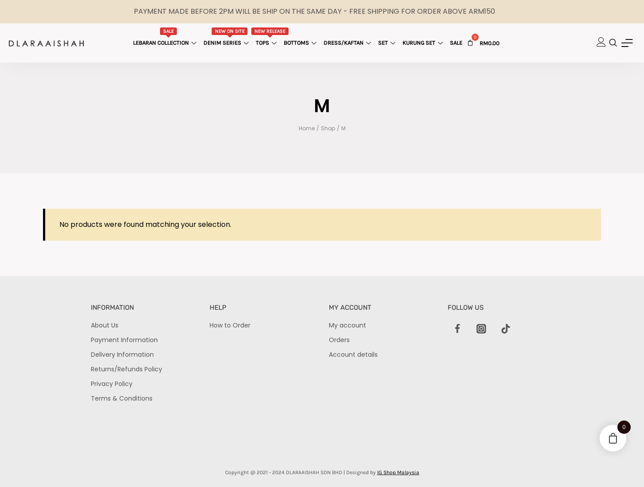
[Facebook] (457, 329)
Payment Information (124, 339)
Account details (353, 354)
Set (388, 42)
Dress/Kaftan (348, 42)
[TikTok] (505, 329)
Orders (339, 339)
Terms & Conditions (121, 398)
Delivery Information (122, 354)
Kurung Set (423, 42)
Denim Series (227, 36)
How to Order (230, 325)
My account (347, 325)
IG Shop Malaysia (398, 472)
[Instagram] (481, 329)
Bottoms (301, 42)
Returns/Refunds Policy (126, 369)
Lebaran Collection (166, 36)
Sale (456, 42)
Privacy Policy (112, 383)
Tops (270, 36)
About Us (104, 325)
